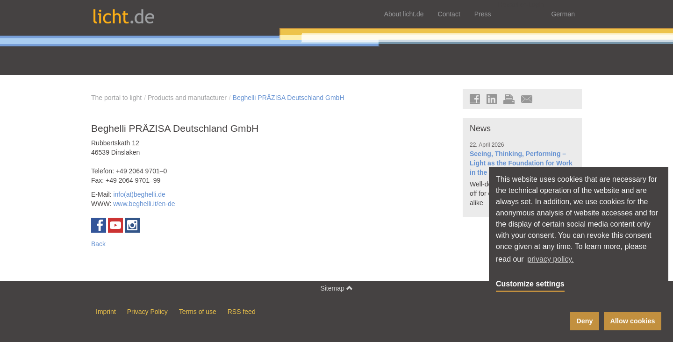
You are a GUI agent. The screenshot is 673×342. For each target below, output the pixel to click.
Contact (449, 14)
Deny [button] (584, 321)
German (563, 14)
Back (98, 244)
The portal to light (116, 97)
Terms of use (197, 311)
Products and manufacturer (187, 97)
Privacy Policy (147, 311)
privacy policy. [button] (550, 259)
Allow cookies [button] (632, 321)
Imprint (106, 311)
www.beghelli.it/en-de (144, 203)
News (480, 128)
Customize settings (530, 284)
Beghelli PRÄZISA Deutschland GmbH (288, 97)
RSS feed (242, 311)
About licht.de (404, 14)
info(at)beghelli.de (139, 194)
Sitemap (336, 288)
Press (482, 14)
